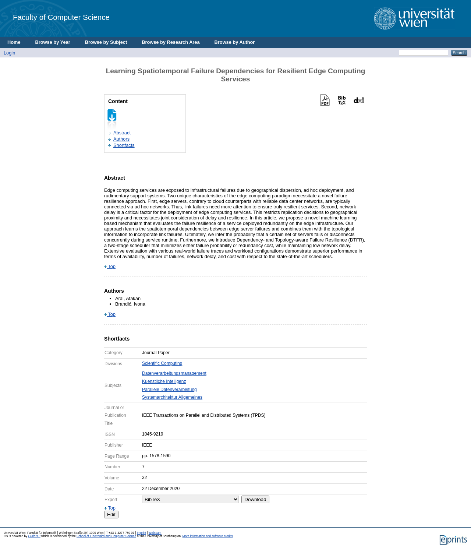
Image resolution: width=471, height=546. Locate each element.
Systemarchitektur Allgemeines (172, 397)
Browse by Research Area (170, 42)
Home (14, 42)
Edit (111, 514)
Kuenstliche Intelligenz (164, 381)
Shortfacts (124, 145)
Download (255, 499)
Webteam (155, 533)
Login (9, 53)
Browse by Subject (106, 42)
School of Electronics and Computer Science (106, 536)
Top (110, 266)
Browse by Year (52, 42)
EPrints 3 (34, 536)
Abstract (122, 132)
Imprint (141, 533)
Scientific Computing (162, 363)
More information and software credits (208, 536)
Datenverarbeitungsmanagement (174, 373)
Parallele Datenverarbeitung (169, 389)
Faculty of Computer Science (61, 17)
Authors (121, 139)
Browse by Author (235, 42)
